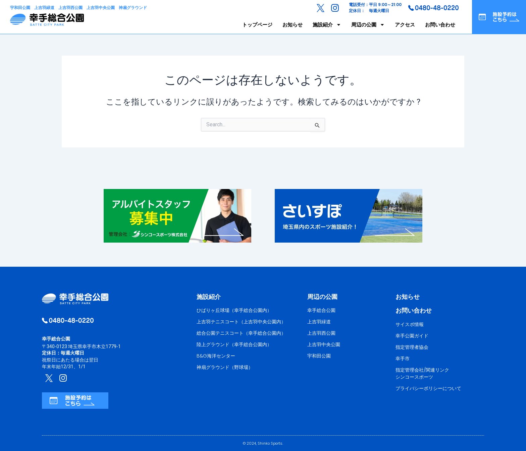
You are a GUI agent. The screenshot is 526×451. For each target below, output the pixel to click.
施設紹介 (327, 24)
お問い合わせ (440, 24)
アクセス (405, 24)
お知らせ (292, 24)
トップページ (257, 24)
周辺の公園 (368, 24)
